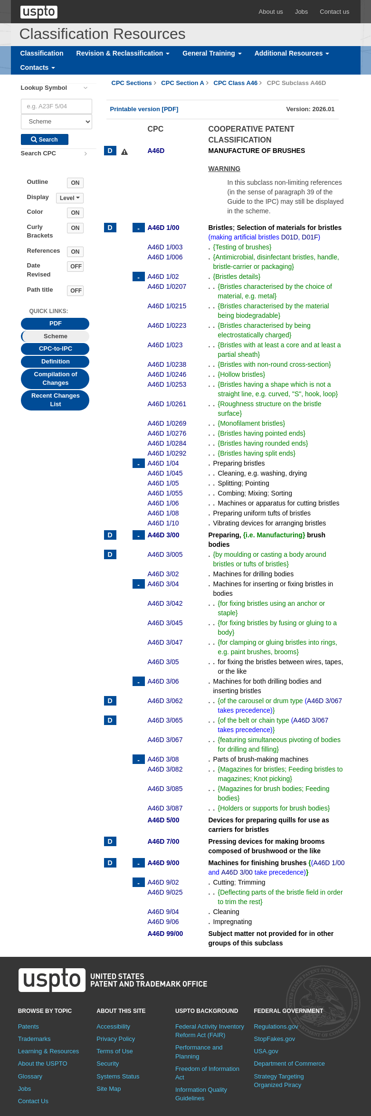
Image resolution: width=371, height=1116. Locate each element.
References (43, 250)
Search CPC (38, 153)
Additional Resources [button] (292, 53)
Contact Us (33, 1101)
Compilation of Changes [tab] (55, 379)
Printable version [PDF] (144, 109)
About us (271, 11)
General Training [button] (211, 53)
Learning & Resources (48, 1051)
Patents (28, 1026)
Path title (40, 289)
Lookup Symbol (44, 87)
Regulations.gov (276, 1026)
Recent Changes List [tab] (55, 400)
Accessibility (113, 1026)
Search (44, 139)
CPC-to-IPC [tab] (55, 348)
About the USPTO (42, 1063)
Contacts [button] (38, 67)
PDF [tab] (55, 323)
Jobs (301, 11)
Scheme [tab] (55, 336)
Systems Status (117, 1076)
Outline (37, 181)
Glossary (30, 1076)
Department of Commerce (289, 1063)
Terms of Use (114, 1051)
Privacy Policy (115, 1038)
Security (107, 1063)
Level (70, 198)
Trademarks (34, 1038)
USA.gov (266, 1051)
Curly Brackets (40, 231)
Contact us (334, 11)
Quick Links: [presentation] (48, 311)
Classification (42, 53)
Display (38, 196)
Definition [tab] (55, 361)
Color (35, 211)
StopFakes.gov (274, 1038)
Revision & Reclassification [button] (123, 53)
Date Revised (39, 270)
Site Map (108, 1088)
